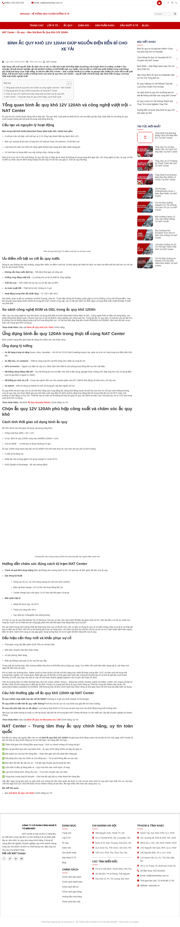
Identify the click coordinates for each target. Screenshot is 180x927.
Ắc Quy (69, 25)
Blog (146, 25)
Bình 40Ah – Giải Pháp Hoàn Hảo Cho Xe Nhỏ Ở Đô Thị (155, 67)
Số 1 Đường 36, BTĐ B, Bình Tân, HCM (158, 838)
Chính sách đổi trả (70, 887)
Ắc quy (21, 32)
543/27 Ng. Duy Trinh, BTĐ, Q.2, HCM (157, 833)
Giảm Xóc (85, 25)
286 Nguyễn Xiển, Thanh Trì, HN (109, 833)
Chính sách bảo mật (71, 901)
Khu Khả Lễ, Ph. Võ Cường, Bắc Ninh (112, 879)
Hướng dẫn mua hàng (72, 896)
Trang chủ (36, 25)
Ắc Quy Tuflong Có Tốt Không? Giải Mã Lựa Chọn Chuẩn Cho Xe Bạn (154, 85)
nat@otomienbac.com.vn (51, 3)
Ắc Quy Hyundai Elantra (39, 402)
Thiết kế (122, 922)
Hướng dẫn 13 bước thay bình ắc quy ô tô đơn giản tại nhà (156, 111)
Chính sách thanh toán (72, 882)
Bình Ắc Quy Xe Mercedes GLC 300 (44, 720)
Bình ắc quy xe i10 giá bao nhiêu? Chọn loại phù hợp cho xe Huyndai (155, 50)
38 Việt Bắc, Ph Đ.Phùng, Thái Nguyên (112, 874)
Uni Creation (134, 922)
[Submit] (175, 14)
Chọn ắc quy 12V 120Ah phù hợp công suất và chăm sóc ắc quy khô (35, 94)
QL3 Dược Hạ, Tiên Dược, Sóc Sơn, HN (113, 848)
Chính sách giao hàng (72, 892)
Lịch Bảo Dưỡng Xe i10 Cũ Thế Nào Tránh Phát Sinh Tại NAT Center (165, 247)
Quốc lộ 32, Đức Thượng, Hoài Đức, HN (113, 843)
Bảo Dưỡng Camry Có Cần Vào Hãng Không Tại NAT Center (165, 219)
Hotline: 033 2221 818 (13, 3)
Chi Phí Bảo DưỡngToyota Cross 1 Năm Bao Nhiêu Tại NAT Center (166, 192)
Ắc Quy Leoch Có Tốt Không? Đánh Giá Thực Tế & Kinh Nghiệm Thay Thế (155, 102)
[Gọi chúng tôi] (176, 3)
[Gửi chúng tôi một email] (172, 3)
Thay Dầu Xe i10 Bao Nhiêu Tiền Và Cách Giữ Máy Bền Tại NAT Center (166, 149)
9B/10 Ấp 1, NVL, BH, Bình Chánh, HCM (158, 843)
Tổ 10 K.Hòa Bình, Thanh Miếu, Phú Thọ (113, 869)
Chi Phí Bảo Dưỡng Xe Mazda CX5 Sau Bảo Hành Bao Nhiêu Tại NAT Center (166, 262)
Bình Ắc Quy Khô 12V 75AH (39, 327)
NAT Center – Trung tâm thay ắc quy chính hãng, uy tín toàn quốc (34, 97)
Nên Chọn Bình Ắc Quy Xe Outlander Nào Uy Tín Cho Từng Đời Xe (156, 76)
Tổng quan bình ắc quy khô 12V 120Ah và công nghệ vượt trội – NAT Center (38, 88)
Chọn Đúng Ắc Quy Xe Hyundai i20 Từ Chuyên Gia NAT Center (154, 59)
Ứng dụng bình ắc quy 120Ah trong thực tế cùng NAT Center (31, 91)
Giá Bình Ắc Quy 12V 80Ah (21, 793)
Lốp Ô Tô (53, 25)
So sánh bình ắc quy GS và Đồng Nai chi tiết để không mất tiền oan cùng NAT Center (156, 94)
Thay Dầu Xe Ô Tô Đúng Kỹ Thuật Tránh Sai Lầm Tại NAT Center (166, 163)
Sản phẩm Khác (105, 25)
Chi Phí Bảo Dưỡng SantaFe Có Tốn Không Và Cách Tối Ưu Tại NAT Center (166, 206)
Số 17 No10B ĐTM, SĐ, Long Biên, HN (112, 838)
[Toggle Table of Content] (67, 83)
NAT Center (8, 32)
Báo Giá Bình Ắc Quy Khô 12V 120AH (47, 32)
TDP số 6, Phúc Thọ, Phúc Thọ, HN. (111, 852)
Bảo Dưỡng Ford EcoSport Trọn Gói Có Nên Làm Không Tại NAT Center (166, 234)
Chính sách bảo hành (71, 877)
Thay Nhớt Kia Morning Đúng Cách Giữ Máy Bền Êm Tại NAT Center (166, 135)
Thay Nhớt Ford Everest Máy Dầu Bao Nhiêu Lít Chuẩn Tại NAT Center (166, 177)
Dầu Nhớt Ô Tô (129, 25)
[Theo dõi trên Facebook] (168, 3)
